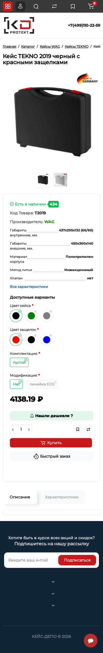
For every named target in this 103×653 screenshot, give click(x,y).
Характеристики (62, 497)
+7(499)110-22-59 (84, 25)
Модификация (23, 375)
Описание (20, 497)
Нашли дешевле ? (51, 415)
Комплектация (23, 353)
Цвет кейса (20, 305)
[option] (51, 120)
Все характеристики (29, 286)
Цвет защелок (23, 329)
